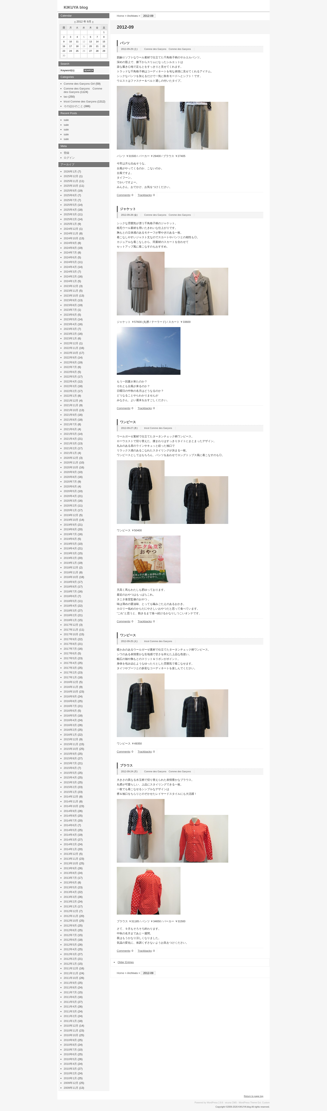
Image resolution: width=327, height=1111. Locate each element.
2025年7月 (70, 200)
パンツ (125, 43)
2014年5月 (70, 830)
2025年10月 (71, 185)
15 (104, 41)
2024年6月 (70, 257)
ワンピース (128, 422)
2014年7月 (70, 820)
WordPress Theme (248, 1102)
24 (70, 51)
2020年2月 (70, 505)
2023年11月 (71, 290)
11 (77, 41)
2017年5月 (70, 658)
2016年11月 (71, 686)
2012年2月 (70, 958)
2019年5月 (70, 543)
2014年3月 (70, 839)
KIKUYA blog (76, 7)
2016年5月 (70, 715)
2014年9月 (70, 811)
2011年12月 (71, 968)
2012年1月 (70, 963)
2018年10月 (71, 577)
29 (104, 51)
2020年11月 (71, 462)
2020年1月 (70, 510)
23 (64, 51)
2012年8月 (70, 930)
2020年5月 (70, 491)
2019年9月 (70, 524)
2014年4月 (70, 834)
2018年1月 (70, 620)
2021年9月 (70, 414)
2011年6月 (70, 997)
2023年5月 (70, 319)
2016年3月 (70, 725)
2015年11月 (71, 744)
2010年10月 (71, 1035)
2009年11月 (71, 1087)
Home (120, 15)
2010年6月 (70, 1054)
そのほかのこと (73, 106)
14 (97, 41)
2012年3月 (70, 954)
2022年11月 (71, 348)
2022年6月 (70, 372)
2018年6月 (70, 596)
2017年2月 (70, 672)
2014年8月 (70, 815)
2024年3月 (70, 271)
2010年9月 (70, 1040)
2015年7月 (70, 763)
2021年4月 (70, 438)
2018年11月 (71, 572)
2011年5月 (70, 1001)
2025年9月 (70, 190)
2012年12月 (71, 911)
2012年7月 (70, 935)
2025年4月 (70, 209)
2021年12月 (71, 400)
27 (90, 51)
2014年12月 (71, 796)
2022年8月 (70, 362)
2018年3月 (70, 610)
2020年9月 (70, 472)
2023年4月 (70, 324)
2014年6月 (70, 825)
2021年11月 (71, 405)
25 (77, 51)
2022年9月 (70, 357)
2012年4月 (70, 949)
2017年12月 (71, 624)
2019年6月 (70, 538)
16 (64, 46)
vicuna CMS (231, 1102)
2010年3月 (70, 1068)
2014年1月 (70, 849)
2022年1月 (70, 395)
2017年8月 (70, 643)
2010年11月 (71, 1030)
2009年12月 (71, 1082)
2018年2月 (70, 615)
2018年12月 (71, 567)
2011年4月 (70, 1006)
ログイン (69, 157)
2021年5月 (70, 433)
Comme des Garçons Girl (79, 83)
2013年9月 (70, 868)
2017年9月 (70, 639)
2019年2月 (70, 558)
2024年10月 (71, 238)
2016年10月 (71, 691)
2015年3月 (70, 782)
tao (66, 96)
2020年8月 (70, 477)
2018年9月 (70, 581)
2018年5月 (70, 601)
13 (90, 41)
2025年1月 (70, 223)
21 (97, 46)
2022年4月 (70, 381)
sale (66, 120)
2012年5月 (70, 944)
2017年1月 (70, 677)
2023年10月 (71, 295)
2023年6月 (70, 314)
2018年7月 (70, 591)
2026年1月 (70, 171)
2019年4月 (70, 548)
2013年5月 (70, 887)
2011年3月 (70, 1011)
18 (77, 46)
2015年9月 (70, 753)
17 (70, 46)
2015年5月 (70, 772)
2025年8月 (70, 195)
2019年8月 (70, 529)
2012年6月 (70, 939)
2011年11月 (71, 973)
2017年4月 (70, 663)
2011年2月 (70, 1016)
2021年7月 (70, 424)
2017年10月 (71, 634)
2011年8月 (70, 987)
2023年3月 (70, 328)
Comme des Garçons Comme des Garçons (167, 49)
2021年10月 (71, 410)
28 (97, 51)
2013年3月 (70, 896)
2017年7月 (70, 648)
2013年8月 (70, 873)
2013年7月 (70, 877)
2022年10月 (71, 352)
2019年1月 (70, 562)
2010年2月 (70, 1073)
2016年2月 (70, 729)
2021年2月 (70, 448)
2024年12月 (71, 228)
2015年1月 (70, 791)
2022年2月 (70, 391)
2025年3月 (70, 214)
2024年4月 (70, 267)
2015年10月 (71, 748)
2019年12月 (71, 515)
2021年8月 (70, 419)
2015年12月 (71, 739)
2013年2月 (70, 901)
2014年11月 (71, 801)
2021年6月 (70, 429)
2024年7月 (70, 252)
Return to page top (253, 1096)
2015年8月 (70, 758)
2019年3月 (70, 553)
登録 (66, 152)
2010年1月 (70, 1078)
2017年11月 (71, 629)
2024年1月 (70, 281)
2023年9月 (70, 300)
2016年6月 (70, 710)
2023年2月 (70, 333)
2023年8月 (70, 305)
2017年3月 (70, 667)
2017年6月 (70, 653)
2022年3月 (70, 386)
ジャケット (128, 209)
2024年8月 (70, 247)
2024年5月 (70, 262)
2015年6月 (70, 768)
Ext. (259, 1102)
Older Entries (126, 962)
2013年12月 (71, 853)
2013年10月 (71, 863)
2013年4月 (70, 892)
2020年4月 (70, 496)
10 (70, 41)
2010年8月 (70, 1044)
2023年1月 (70, 338)
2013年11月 (71, 858)
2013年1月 (70, 906)
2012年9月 (70, 925)
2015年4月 (70, 777)
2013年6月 (70, 882)
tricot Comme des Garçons (158, 428)
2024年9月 (70, 243)
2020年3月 (70, 500)
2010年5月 (70, 1059)
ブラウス (126, 765)
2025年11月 (71, 181)
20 (90, 46)
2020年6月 (70, 486)
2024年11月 (71, 233)
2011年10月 (71, 977)
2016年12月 (71, 682)
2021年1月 (70, 453)
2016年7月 (70, 706)
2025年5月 (70, 204)
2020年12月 (71, 457)
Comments (123, 195)
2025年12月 (71, 176)
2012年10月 (71, 920)
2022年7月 (70, 367)
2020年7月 (70, 481)
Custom (266, 1102)
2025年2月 (70, 219)
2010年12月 (71, 1025)
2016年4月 (70, 720)
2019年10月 (71, 519)
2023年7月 (70, 309)
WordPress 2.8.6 (215, 1102)
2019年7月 (70, 534)
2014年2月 (70, 844)
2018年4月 (70, 605)
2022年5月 (70, 376)
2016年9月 (70, 696)
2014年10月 (71, 806)
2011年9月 (70, 982)
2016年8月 (70, 701)
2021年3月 (70, 443)
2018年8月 (70, 586)
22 (104, 46)
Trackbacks (145, 195)
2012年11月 (71, 916)
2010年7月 (70, 1049)
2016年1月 (70, 734)
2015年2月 (70, 787)
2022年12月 (71, 343)
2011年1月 (70, 1021)
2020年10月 (71, 467)
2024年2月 (70, 276)
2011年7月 (70, 992)
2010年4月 (70, 1063)
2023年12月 (71, 286)
